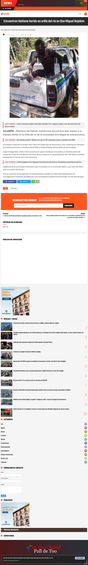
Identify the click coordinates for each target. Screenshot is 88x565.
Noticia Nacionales (5, 447)
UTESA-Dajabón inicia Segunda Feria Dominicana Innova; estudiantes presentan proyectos (49, 162)
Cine (2, 424)
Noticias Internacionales (7, 454)
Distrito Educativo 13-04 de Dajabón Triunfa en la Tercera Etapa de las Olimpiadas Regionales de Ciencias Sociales (41, 409)
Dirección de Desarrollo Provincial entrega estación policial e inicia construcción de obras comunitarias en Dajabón (41, 390)
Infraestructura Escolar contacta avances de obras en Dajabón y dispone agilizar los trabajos (36, 323)
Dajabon (3, 428)
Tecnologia (3, 462)
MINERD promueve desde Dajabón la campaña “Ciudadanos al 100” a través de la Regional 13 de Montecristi (39, 399)
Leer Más (51, 558)
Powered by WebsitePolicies (11, 560)
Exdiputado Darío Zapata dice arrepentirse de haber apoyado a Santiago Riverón (32, 342)
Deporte (3, 432)
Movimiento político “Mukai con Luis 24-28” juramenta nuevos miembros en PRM (46, 140)
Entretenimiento (5, 443)
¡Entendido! (80, 558)
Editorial (3, 439)
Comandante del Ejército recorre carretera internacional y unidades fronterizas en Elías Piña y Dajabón (38, 371)
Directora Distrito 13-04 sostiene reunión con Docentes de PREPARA (30, 380)
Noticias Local (14, 188)
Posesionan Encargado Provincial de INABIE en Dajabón (27, 352)
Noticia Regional (5, 451)
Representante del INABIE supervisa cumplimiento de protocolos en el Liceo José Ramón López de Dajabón (39, 361)
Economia (3, 435)
